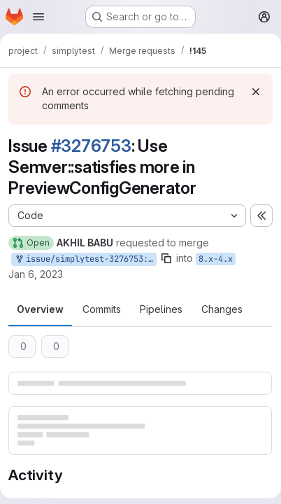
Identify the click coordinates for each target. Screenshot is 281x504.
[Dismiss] (255, 91)
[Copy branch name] (166, 258)
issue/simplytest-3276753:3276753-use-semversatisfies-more (85, 259)
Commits (101, 309)
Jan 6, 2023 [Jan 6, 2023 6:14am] (35, 274)
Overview (40, 309)
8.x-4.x (216, 259)
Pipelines (161, 309)
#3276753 (91, 146)
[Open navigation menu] (38, 17)
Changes (222, 309)
